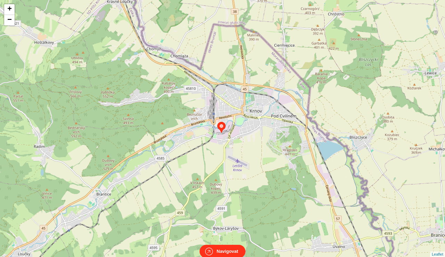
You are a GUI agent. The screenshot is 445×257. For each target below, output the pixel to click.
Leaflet (437, 248)
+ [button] (9, 9)
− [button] (9, 20)
